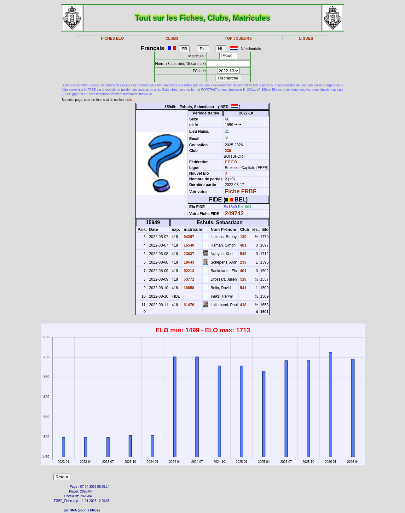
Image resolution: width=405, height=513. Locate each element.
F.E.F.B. (231, 162)
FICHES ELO (112, 38)
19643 (188, 262)
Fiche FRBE (241, 191)
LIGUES (306, 38)
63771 (188, 279)
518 (242, 279)
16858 (188, 288)
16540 (188, 245)
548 (242, 254)
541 (242, 288)
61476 (188, 305)
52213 (188, 271)
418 (242, 305)
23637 (188, 254)
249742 (234, 213)
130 (242, 237)
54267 (188, 237)
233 (242, 262)
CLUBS (171, 38)
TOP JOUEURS (238, 38)
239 (227, 151)
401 (242, 245)
